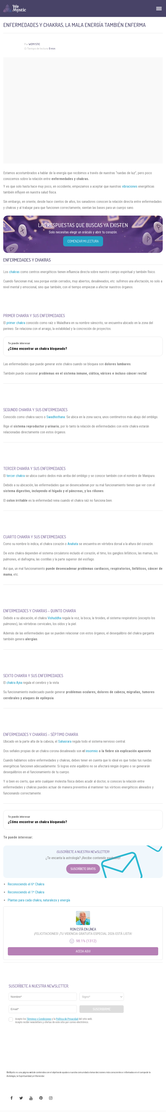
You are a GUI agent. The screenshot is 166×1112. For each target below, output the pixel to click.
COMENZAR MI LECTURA (83, 241)
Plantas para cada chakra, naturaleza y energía (39, 900)
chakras (14, 272)
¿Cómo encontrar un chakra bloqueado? (37, 349)
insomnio (92, 751)
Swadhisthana (55, 417)
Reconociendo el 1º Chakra (26, 892)
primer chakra (16, 323)
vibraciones (129, 186)
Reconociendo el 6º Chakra (26, 884)
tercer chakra (16, 476)
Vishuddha (54, 618)
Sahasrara (64, 741)
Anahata (72, 544)
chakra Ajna (14, 683)
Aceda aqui (83, 951)
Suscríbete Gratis (83, 869)
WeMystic (34, 44)
